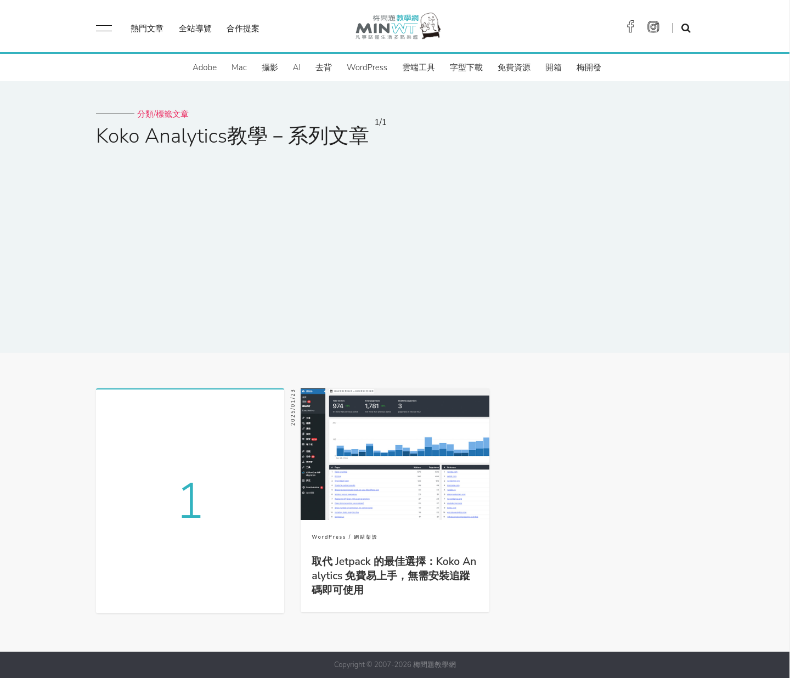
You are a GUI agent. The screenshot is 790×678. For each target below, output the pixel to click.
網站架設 (366, 537)
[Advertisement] (395, 243)
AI (297, 67)
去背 (323, 67)
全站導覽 (195, 28)
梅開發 (589, 67)
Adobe (205, 67)
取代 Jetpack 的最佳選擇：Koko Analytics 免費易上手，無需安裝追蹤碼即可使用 (394, 576)
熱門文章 (147, 28)
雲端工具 (418, 67)
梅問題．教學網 (397, 29)
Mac (239, 67)
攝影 (270, 67)
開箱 (553, 67)
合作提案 (243, 28)
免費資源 (514, 67)
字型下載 (466, 67)
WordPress (367, 67)
